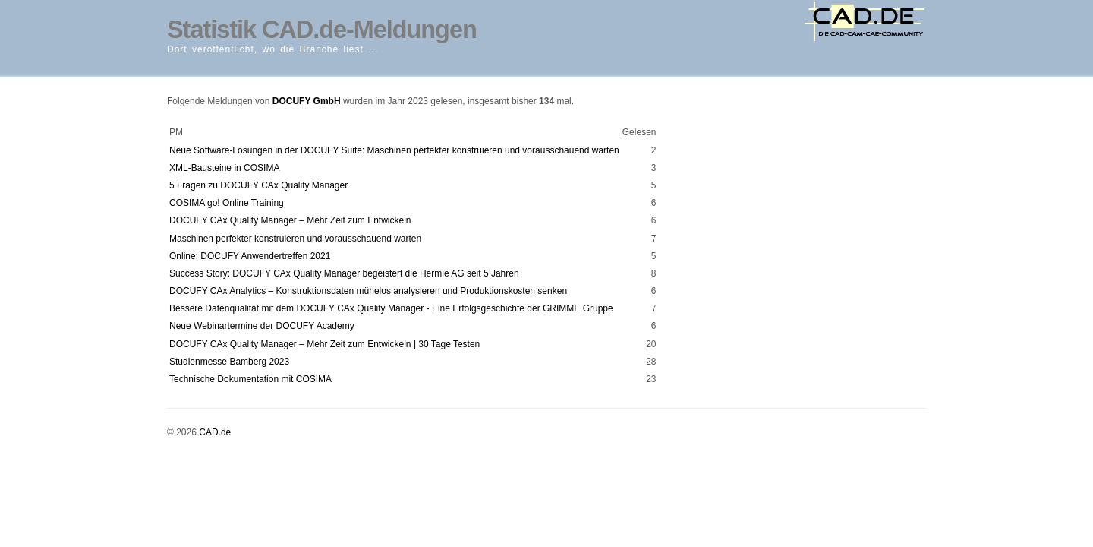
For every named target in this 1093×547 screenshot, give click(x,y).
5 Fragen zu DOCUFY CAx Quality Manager (258, 185)
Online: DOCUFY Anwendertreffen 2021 (249, 256)
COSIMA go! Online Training (226, 203)
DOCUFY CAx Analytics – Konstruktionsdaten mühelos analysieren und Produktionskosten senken (368, 291)
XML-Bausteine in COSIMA (224, 168)
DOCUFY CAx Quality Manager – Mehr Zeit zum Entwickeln (290, 220)
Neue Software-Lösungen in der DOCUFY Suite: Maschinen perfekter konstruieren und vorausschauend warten (394, 150)
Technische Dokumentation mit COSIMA (250, 379)
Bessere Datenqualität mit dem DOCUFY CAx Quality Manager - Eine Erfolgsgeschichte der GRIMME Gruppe (391, 308)
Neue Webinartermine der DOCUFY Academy (261, 326)
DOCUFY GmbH (306, 101)
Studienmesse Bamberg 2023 (229, 361)
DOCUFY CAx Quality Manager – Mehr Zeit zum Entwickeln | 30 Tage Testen (324, 344)
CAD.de (215, 432)
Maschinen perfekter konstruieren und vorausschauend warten (295, 238)
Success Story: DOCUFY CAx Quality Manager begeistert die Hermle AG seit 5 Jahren (344, 273)
